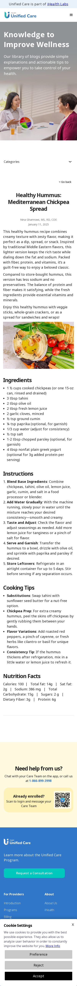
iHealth (49, 910)
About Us (51, 903)
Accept (38, 976)
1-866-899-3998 (40, 781)
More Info (53, 946)
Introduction (12, 903)
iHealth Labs (57, 4)
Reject (39, 965)
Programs (10, 910)
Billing (7, 917)
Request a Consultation (34, 873)
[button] (71, 15)
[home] (19, 15)
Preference (38, 954)
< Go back (65, 182)
